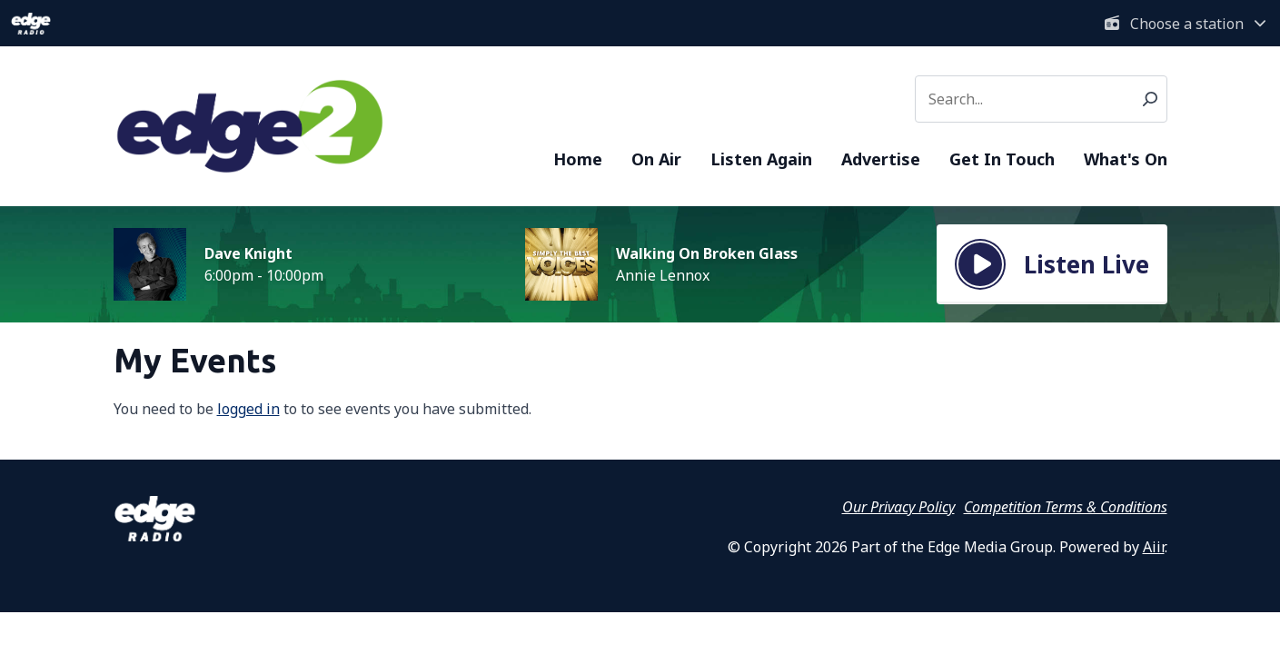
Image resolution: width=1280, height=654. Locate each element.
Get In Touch (1002, 159)
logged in (248, 409)
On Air (656, 159)
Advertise (880, 159)
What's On (1125, 159)
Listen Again (761, 159)
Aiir (1154, 547)
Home (577, 159)
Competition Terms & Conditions (1065, 507)
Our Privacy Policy (898, 507)
